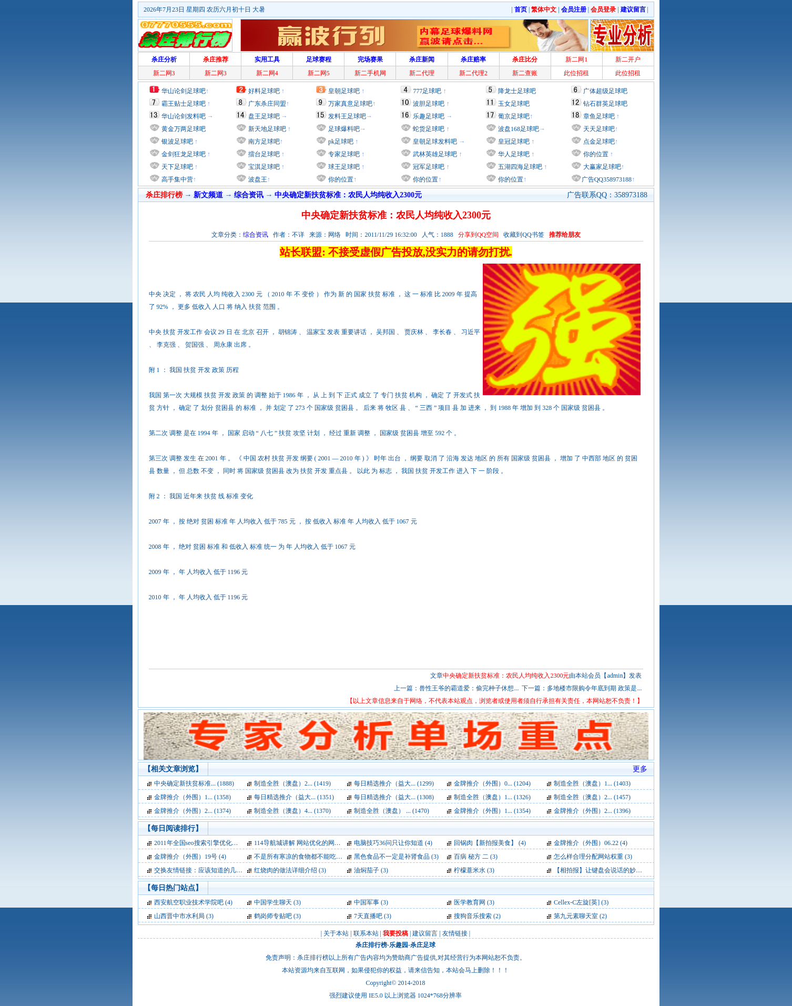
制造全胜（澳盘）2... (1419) (292, 783)
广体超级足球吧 (605, 91)
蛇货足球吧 (429, 129)
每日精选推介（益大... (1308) (394, 797)
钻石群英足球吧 (605, 103)
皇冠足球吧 (513, 141)
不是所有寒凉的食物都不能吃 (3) (299, 856)
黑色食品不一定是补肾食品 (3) (396, 856)
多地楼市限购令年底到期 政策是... (594, 688)
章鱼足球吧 (599, 116)
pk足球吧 (340, 141)
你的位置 (340, 179)
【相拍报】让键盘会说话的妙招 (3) (602, 870)
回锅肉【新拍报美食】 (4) (490, 843)
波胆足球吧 (428, 103)
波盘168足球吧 (518, 129)
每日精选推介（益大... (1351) (294, 797)
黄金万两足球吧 (183, 129)
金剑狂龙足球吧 (183, 154)
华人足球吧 (513, 154)
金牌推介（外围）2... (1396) (592, 810)
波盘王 (257, 179)
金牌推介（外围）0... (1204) (492, 783)
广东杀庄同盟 (267, 103)
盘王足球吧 (264, 116)
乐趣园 (398, 945)
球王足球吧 (343, 166)
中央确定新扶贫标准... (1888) (194, 783)
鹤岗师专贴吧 (273, 916)
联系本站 (366, 933)
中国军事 (366, 902)
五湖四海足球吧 (519, 166)
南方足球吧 (263, 141)
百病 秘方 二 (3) (475, 856)
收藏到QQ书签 (523, 234)
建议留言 (425, 933)
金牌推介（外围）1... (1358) (192, 797)
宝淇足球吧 (264, 166)
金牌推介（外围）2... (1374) (192, 810)
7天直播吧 (368, 916)
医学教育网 (469, 902)
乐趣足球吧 (428, 116)
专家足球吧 (343, 154)
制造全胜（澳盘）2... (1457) (592, 797)
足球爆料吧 (344, 129)
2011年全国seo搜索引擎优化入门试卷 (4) (210, 843)
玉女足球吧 (514, 103)
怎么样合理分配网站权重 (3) (593, 856)
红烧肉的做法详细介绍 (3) (290, 870)
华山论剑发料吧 (183, 116)
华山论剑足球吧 (183, 91)
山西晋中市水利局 (179, 916)
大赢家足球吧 (601, 166)
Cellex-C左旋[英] (577, 902)
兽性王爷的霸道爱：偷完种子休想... (469, 688)
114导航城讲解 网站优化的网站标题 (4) (308, 843)
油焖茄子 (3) (371, 870)
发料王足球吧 (347, 116)
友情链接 (455, 933)
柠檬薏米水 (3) (474, 870)
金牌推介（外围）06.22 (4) (590, 843)
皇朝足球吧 (344, 91)
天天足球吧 (598, 129)
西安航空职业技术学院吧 (189, 902)
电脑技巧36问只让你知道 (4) (393, 843)
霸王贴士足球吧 (183, 103)
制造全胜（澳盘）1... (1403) (592, 783)
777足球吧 (427, 91)
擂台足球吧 (263, 154)
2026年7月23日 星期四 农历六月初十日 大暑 (204, 9)
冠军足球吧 (427, 166)
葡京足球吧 (514, 116)
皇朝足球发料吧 (434, 141)
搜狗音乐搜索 (473, 916)
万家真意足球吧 (350, 103)
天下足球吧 (176, 166)
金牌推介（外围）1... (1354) (492, 810)
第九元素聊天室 (576, 916)
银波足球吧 (177, 141)
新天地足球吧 (266, 129)
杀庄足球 (422, 945)
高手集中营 (176, 179)
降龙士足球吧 (517, 91)
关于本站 (336, 933)
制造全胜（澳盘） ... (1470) (391, 810)
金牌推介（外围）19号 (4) (190, 856)
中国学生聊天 (273, 902)
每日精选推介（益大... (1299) (394, 783)
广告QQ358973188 (607, 179)
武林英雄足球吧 (434, 154)
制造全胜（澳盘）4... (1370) (292, 810)
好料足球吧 (264, 91)
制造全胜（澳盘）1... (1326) (492, 797)
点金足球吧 (598, 141)
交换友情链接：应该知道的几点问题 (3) (209, 870)
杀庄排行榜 (371, 945)
